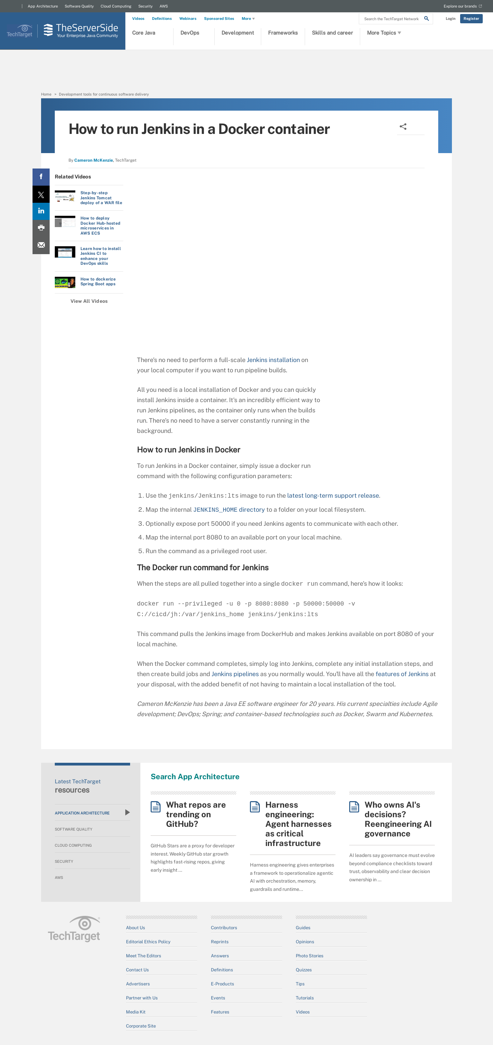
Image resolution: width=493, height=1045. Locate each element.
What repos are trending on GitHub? (196, 814)
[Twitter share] (41, 194)
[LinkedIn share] (41, 211)
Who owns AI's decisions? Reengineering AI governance (398, 819)
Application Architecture (92, 812)
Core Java (143, 33)
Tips (300, 983)
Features (220, 1012)
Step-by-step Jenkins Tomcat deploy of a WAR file (101, 197)
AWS (164, 6)
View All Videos (89, 301)
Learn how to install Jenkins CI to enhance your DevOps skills (100, 256)
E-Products (222, 983)
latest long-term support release (333, 495)
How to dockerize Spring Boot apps (98, 281)
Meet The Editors (143, 955)
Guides (303, 927)
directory (229, 509)
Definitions (162, 18)
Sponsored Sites (219, 18)
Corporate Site (141, 1026)
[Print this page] (41, 228)
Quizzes (304, 969)
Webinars (188, 18)
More (248, 18)
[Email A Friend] (41, 245)
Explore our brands (460, 6)
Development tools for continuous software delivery (104, 94)
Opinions (305, 941)
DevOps (189, 33)
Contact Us (137, 969)
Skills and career (332, 33)
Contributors (224, 927)
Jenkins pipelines (235, 673)
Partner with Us (142, 997)
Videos (138, 18)
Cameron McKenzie (93, 160)
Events (218, 997)
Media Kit (136, 1012)
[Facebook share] (41, 177)
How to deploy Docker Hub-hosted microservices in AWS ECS (100, 225)
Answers (220, 955)
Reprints (220, 941)
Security (145, 6)
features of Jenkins (402, 673)
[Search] (426, 19)
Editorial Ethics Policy (148, 941)
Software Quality (79, 6)
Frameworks (283, 33)
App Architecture (43, 6)
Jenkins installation (273, 359)
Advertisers (138, 983)
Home (46, 94)
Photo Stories (310, 955)
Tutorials (305, 997)
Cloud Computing (116, 6)
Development (238, 33)
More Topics (384, 33)
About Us (135, 927)
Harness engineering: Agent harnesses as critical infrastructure (298, 824)
